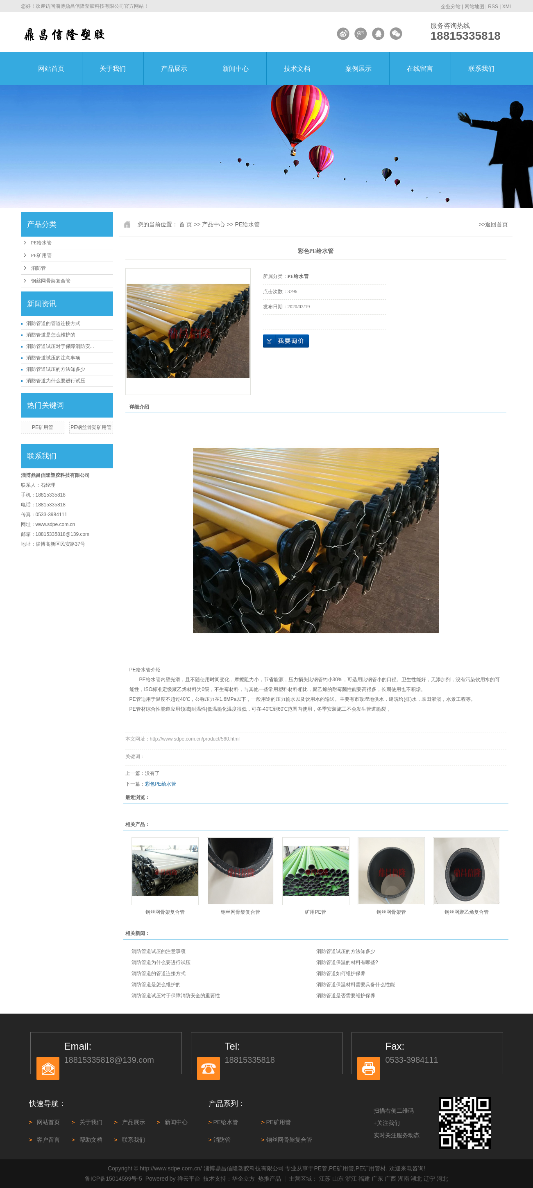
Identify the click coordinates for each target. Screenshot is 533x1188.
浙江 (351, 1178)
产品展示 (174, 68)
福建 (364, 1178)
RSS (493, 6)
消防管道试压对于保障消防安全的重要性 (176, 995)
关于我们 (113, 68)
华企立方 (243, 1178)
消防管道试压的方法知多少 (55, 369)
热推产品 (269, 1178)
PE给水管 (41, 243)
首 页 (185, 224)
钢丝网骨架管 (391, 912)
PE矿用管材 (371, 1168)
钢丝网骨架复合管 (50, 281)
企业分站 (450, 6)
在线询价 (286, 341)
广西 (390, 1178)
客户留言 (48, 1139)
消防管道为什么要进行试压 (55, 381)
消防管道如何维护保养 (340, 973)
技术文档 (297, 68)
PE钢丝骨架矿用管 (90, 427)
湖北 (416, 1178)
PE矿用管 (41, 255)
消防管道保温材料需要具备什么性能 (355, 984)
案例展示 (358, 68)
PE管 (321, 1168)
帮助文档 (90, 1139)
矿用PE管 (315, 912)
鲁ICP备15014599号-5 (113, 1178)
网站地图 (474, 6)
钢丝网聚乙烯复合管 (467, 912)
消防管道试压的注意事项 (53, 358)
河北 (442, 1178)
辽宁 (429, 1178)
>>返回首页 (493, 224)
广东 (377, 1178)
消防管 (38, 268)
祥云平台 (188, 1178)
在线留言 (420, 68)
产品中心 (213, 224)
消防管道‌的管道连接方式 (53, 323)
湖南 (403, 1178)
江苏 (325, 1178)
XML (507, 6)
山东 (338, 1178)
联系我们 (481, 68)
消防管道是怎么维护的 (50, 335)
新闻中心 (235, 68)
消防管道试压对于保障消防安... (60, 346)
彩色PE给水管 (160, 784)
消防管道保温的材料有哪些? (347, 962)
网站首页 (51, 68)
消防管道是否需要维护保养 (345, 995)
